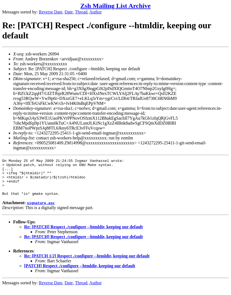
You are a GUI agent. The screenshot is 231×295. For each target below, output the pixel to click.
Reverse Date (50, 12)
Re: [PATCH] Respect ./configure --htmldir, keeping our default (83, 234)
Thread (81, 12)
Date (69, 12)
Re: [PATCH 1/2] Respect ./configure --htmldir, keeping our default (87, 263)
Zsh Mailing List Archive (115, 5)
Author (95, 12)
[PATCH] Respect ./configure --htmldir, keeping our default (79, 273)
